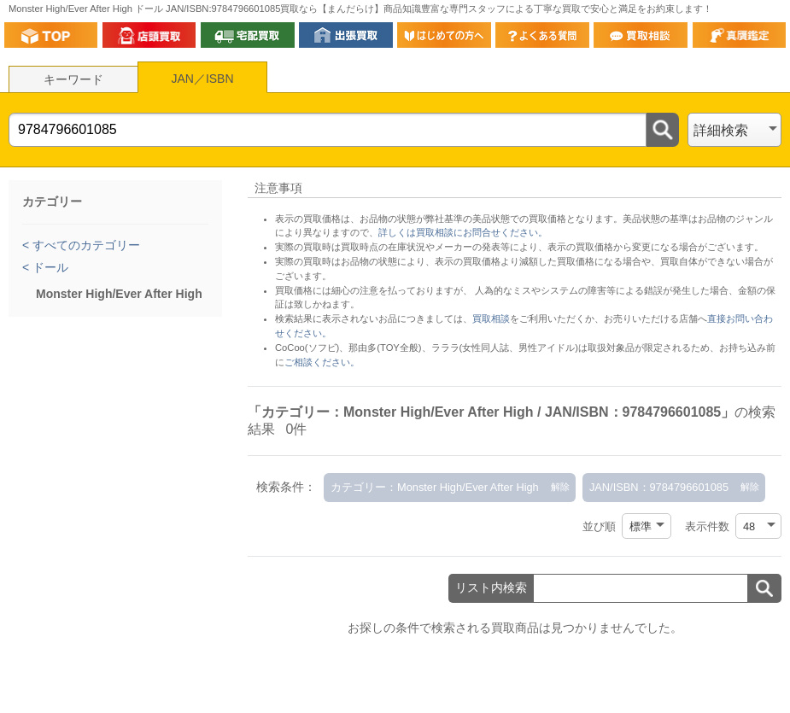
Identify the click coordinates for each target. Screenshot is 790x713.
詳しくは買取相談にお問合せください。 (462, 232)
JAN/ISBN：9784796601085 (659, 487)
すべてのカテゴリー (84, 245)
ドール (48, 267)
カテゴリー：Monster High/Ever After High (435, 487)
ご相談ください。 (322, 362)
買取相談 (491, 318)
